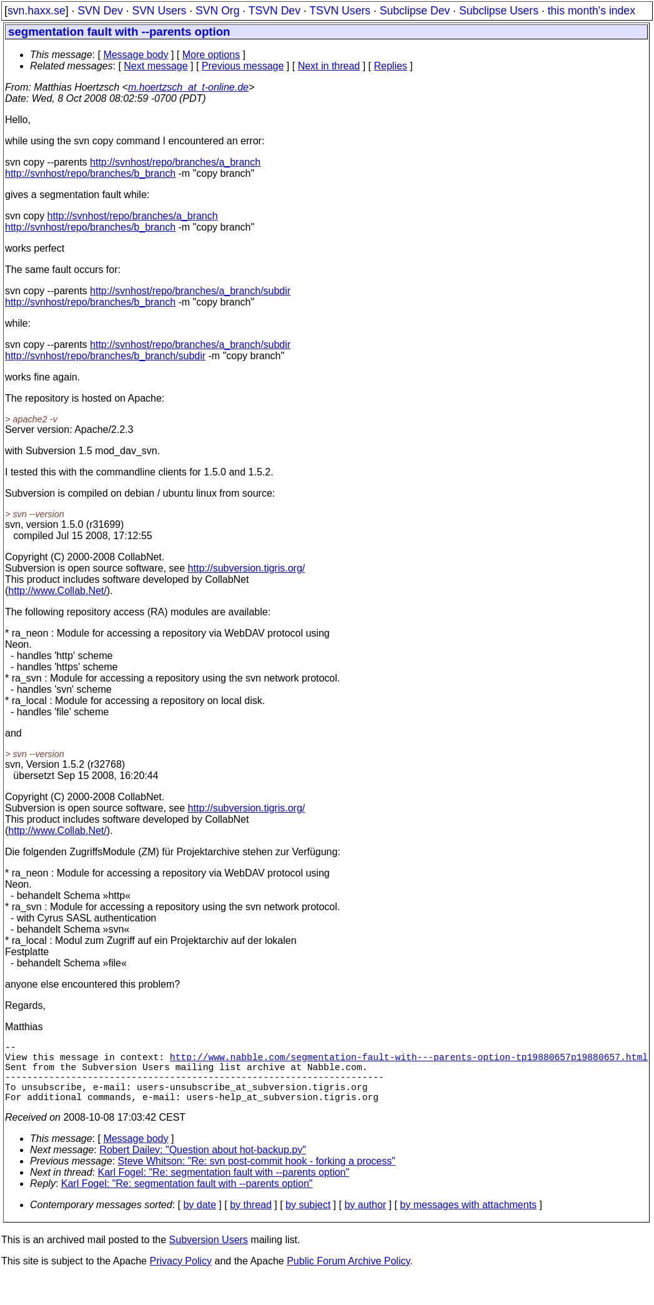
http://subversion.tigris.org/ (246, 568)
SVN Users (159, 10)
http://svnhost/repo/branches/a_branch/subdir (190, 290)
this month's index (591, 10)
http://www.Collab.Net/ (57, 590)
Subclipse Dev (415, 10)
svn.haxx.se (36, 10)
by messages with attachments (468, 1219)
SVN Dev (99, 10)
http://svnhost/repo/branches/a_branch (175, 162)
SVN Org (217, 10)
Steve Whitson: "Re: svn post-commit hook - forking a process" (256, 1176)
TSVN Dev (274, 10)
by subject (307, 1219)
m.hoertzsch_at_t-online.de (188, 87)
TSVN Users (339, 10)
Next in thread (329, 66)
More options (211, 54)
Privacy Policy (180, 1276)
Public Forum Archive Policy (348, 1276)
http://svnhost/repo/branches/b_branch (90, 173)
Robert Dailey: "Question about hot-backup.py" (202, 1164)
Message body (135, 54)
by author (365, 1219)
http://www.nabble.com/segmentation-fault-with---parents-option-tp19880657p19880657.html (409, 1061)
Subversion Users (208, 1254)
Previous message (243, 66)
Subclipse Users (498, 10)
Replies (390, 66)
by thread (251, 1219)
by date (199, 1219)
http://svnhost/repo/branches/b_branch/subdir (105, 355)
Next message (155, 66)
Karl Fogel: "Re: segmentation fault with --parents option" (224, 1187)
